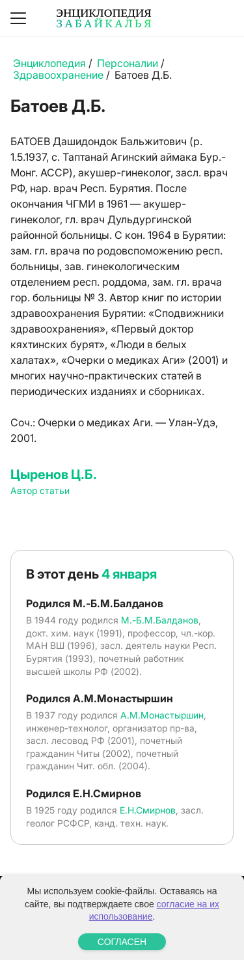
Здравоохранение (58, 74)
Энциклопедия (49, 63)
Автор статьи (40, 490)
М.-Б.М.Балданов (159, 619)
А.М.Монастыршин (162, 714)
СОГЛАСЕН (122, 942)
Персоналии (127, 63)
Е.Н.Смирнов (148, 810)
